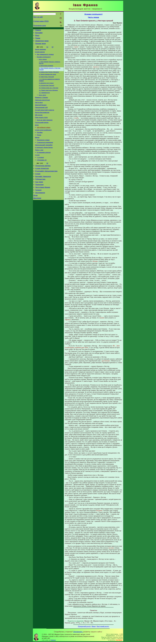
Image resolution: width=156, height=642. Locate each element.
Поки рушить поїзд (41, 126)
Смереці (53, 640)
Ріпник (39, 145)
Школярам (37, 215)
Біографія (39, 33)
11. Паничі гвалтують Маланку (48, 95)
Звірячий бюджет (41, 112)
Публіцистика (40, 194)
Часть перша (43, 62)
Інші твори (39, 197)
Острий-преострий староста (44, 117)
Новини (38, 30)
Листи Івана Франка (42, 203)
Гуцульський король (42, 131)
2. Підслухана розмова (46, 69)
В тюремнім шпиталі (44, 165)
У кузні (37, 168)
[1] (47, 49)
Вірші (37, 36)
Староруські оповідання (45, 154)
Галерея (38, 206)
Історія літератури (42, 182)
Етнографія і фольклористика (46, 185)
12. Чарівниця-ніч (44, 98)
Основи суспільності (44, 60)
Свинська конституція (42, 106)
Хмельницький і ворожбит (44, 157)
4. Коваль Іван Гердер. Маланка (49, 76)
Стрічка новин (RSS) (41, 21)
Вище (94, 626)
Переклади (39, 200)
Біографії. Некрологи (43, 191)
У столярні (40, 171)
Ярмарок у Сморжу (41, 103)
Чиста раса (39, 109)
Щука (37, 134)
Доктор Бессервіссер (42, 120)
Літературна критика (42, 179)
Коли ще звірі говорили (44, 129)
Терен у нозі (39, 162)
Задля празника (40, 51)
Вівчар (37, 148)
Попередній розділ (84, 626)
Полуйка (39, 143)
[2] (52, 49)
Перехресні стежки (43, 151)
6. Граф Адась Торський (46, 81)
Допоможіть (78, 632)
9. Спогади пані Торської (46, 90)
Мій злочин (39, 123)
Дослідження (40, 209)
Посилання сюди (39, 25)
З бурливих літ (42, 173)
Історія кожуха (40, 54)
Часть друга (42, 101)
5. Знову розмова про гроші (47, 78)
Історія (37, 188)
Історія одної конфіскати (43, 140)
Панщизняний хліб (41, 115)
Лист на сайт (38, 17)
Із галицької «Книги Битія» (44, 159)
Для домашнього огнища (45, 57)
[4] (47, 177)
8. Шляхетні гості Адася (46, 88)
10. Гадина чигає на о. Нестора (48, 93)
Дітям (35, 212)
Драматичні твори (42, 42)
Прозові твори (40, 45)
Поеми (37, 39)
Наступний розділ (103, 626)
